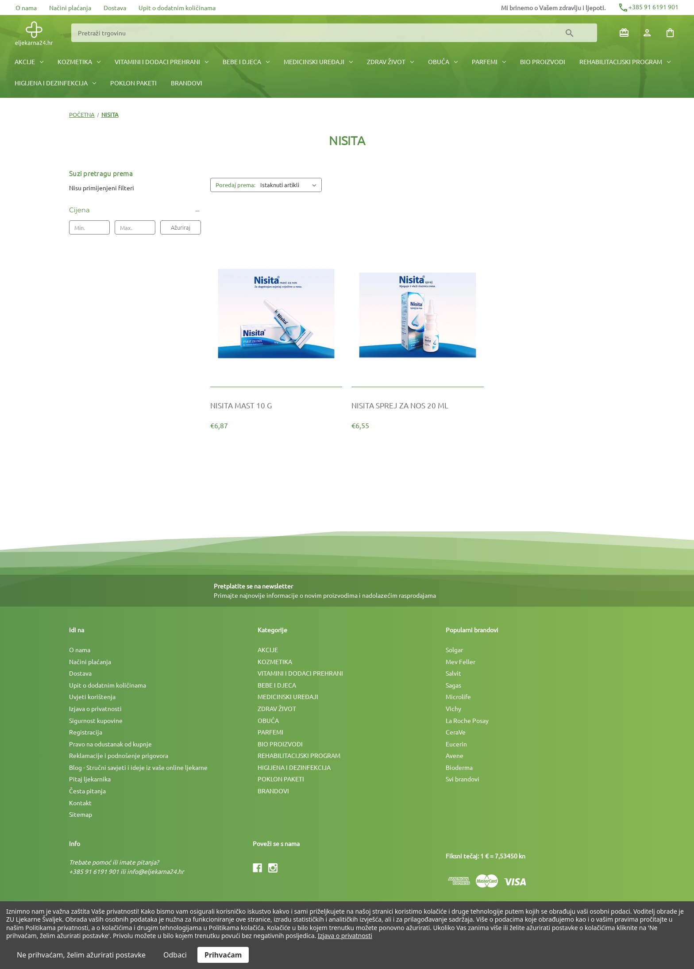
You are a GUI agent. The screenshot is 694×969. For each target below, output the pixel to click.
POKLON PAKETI (133, 83)
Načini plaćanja (70, 8)
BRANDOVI (186, 83)
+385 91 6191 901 (648, 7)
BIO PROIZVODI (542, 61)
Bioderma (459, 767)
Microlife (458, 696)
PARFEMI (489, 61)
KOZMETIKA (79, 61)
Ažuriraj (180, 227)
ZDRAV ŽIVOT (390, 61)
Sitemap (80, 814)
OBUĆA (443, 61)
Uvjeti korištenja (92, 696)
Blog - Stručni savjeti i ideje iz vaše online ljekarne (138, 767)
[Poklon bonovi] (624, 32)
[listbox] (290, 185)
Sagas (453, 685)
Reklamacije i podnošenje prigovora (118, 755)
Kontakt (80, 803)
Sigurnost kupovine (96, 720)
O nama (26, 8)
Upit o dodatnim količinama (177, 8)
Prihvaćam (223, 955)
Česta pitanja (87, 791)
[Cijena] (135, 210)
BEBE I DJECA (246, 61)
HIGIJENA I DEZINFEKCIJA (55, 83)
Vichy (453, 708)
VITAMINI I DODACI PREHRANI (161, 61)
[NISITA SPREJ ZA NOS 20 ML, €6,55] (417, 405)
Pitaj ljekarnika (90, 779)
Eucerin (456, 744)
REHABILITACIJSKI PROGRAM (625, 61)
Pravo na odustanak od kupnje (110, 744)
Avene (454, 755)
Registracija (85, 732)
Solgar (454, 650)
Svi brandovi (462, 779)
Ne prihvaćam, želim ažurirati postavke (81, 955)
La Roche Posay (467, 720)
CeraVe (456, 732)
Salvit (453, 673)
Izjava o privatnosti (95, 708)
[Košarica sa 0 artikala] (670, 32)
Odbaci (175, 955)
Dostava (115, 8)
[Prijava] (647, 32)
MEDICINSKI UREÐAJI (318, 61)
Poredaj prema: (235, 184)
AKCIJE (29, 61)
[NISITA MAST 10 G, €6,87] (276, 405)
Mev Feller (460, 661)
